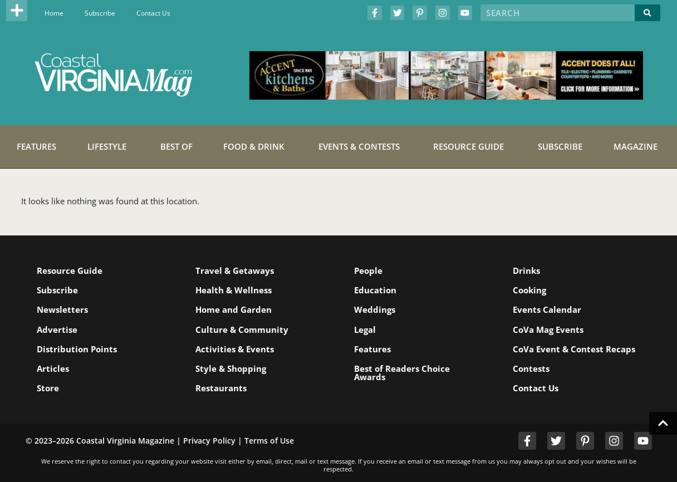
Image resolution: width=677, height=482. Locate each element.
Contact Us (153, 13)
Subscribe (100, 13)
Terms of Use (269, 440)
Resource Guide (69, 270)
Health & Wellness (233, 290)
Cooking (529, 290)
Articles (53, 368)
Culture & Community (241, 329)
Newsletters (62, 309)
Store (48, 388)
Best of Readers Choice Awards (402, 372)
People (368, 270)
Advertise (57, 329)
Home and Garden (233, 309)
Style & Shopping (230, 368)
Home (54, 13)
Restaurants (221, 388)
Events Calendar (547, 309)
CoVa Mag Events (548, 329)
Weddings (374, 309)
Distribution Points (77, 349)
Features (372, 349)
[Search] (647, 12)
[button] (16, 10)
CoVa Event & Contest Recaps (574, 349)
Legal (365, 329)
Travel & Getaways (234, 270)
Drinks (526, 270)
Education (375, 290)
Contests (531, 368)
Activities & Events (234, 349)
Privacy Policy (209, 440)
